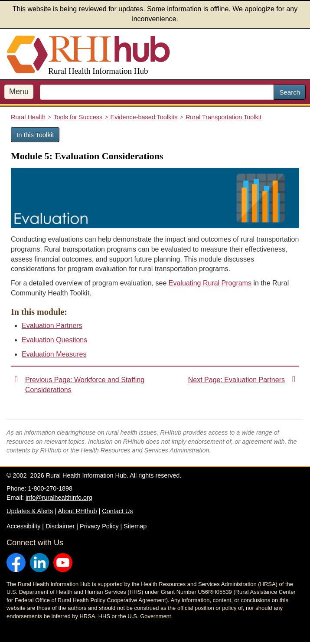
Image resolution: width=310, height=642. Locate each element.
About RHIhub (77, 511)
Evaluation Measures (54, 354)
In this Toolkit (35, 134)
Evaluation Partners (52, 325)
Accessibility (23, 526)
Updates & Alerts (30, 511)
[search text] (157, 92)
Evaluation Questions (54, 340)
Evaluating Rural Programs (210, 283)
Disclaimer (60, 526)
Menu (19, 91)
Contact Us (117, 511)
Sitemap (135, 526)
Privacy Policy (99, 526)
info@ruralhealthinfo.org (59, 497)
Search (289, 92)
